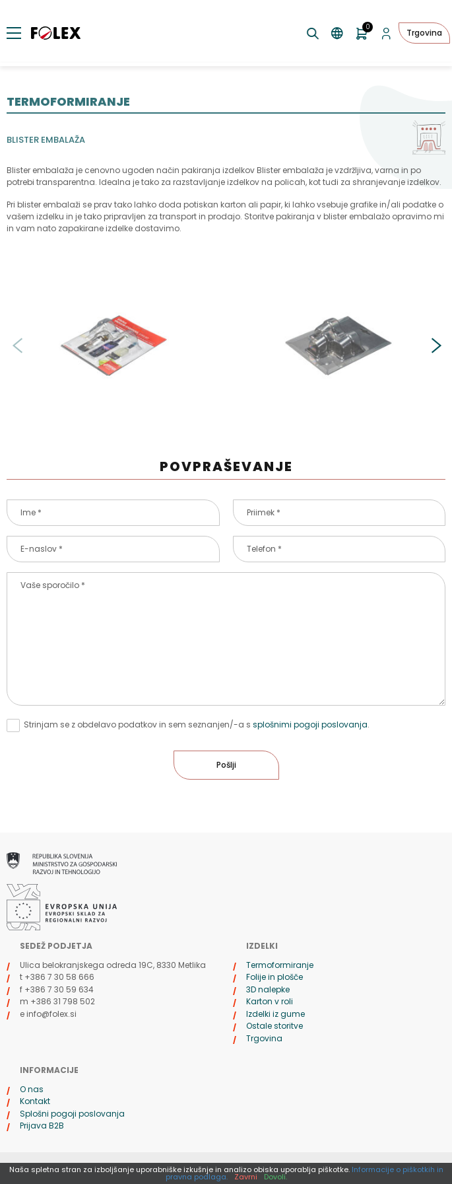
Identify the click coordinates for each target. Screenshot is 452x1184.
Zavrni (245, 1176)
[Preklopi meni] (14, 33)
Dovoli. (275, 1176)
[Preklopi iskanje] (313, 33)
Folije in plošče (274, 976)
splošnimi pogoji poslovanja (310, 724)
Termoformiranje (279, 965)
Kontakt (35, 1101)
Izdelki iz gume (275, 1013)
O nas (32, 1089)
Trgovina (424, 32)
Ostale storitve (274, 1025)
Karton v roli (269, 1001)
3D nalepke (268, 989)
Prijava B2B (42, 1125)
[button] (435, 345)
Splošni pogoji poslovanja (72, 1113)
